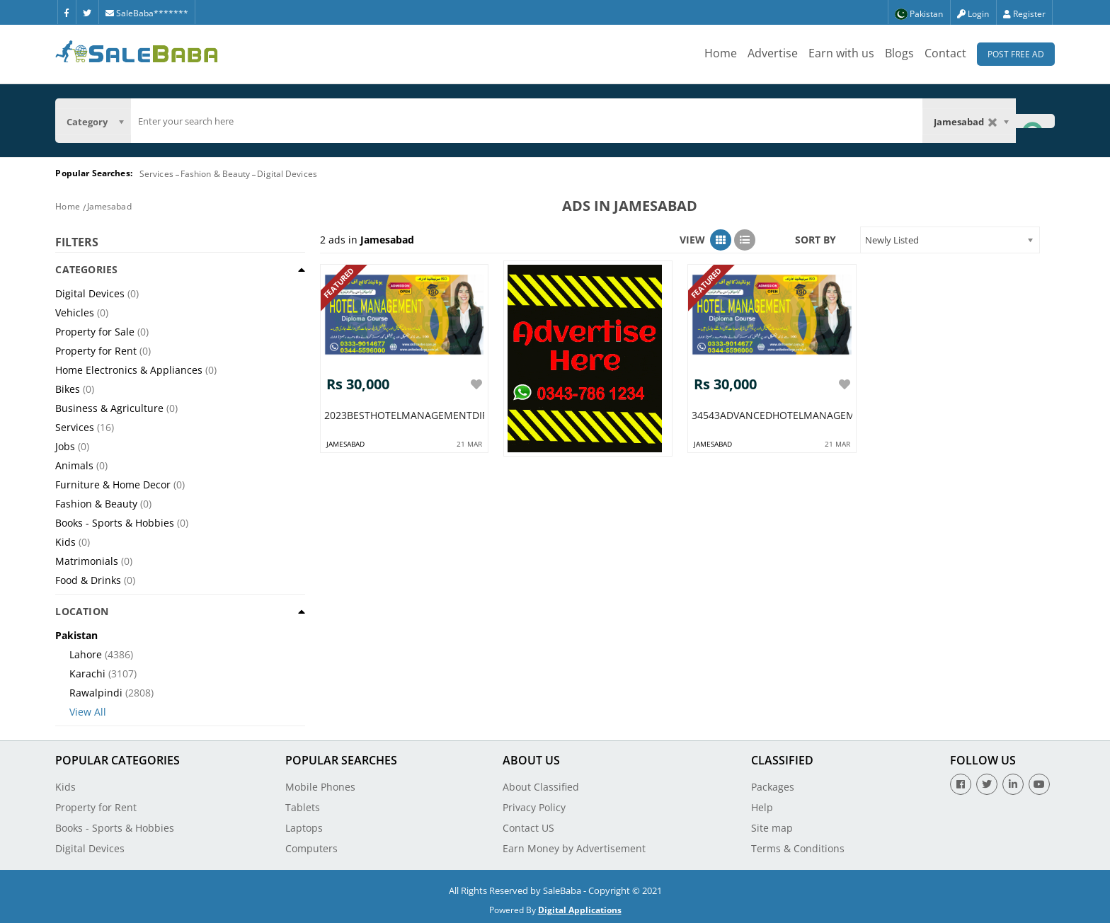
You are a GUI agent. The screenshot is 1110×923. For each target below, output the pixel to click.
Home (720, 53)
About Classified (541, 786)
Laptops (304, 828)
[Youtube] (1039, 784)
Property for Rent (96, 350)
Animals (74, 465)
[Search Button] (1035, 120)
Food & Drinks (88, 580)
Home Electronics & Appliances (128, 370)
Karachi (87, 673)
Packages (772, 786)
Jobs (65, 446)
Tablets (302, 807)
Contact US (528, 828)
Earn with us (841, 53)
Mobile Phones (320, 786)
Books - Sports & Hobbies (114, 522)
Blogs (899, 53)
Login (973, 14)
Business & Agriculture (109, 408)
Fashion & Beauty (216, 174)
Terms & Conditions (798, 848)
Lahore (85, 654)
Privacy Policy (534, 807)
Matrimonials (86, 561)
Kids (65, 542)
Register (1024, 14)
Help (762, 807)
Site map (772, 828)
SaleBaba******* (146, 13)
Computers (311, 848)
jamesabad (345, 440)
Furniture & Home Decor (113, 484)
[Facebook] (66, 12)
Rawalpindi (95, 692)
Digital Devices (287, 174)
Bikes (67, 389)
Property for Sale (95, 331)
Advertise (773, 53)
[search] (526, 121)
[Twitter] (87, 12)
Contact (945, 53)
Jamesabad (109, 206)
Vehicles (74, 312)
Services (156, 174)
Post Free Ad (1016, 54)
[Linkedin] (1013, 784)
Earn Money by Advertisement (574, 848)
